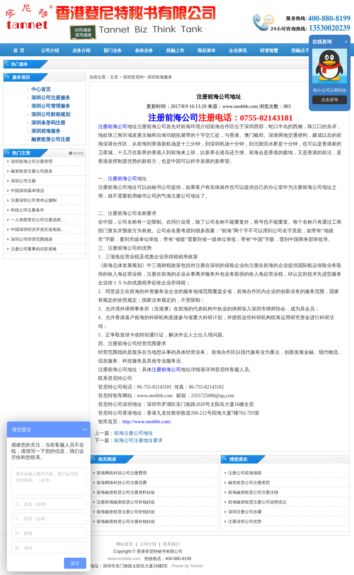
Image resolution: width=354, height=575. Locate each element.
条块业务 (144, 50)
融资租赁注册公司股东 (32, 171)
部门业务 (113, 50)
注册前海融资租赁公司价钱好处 (126, 502)
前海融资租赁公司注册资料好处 (126, 492)
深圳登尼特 (133, 77)
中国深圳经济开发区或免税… (38, 229)
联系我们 (171, 544)
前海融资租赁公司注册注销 (253, 492)
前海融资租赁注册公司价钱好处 (126, 511)
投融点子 (300, 50)
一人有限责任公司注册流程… (38, 219)
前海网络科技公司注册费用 (122, 472)
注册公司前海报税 (245, 472)
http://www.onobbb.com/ (146, 421)
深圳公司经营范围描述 (32, 239)
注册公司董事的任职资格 (34, 249)
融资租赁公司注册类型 (249, 482)
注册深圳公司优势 (245, 521)
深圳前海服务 (46, 131)
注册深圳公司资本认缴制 (34, 200)
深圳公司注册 (23, 180)
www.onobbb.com (123, 558)
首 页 (19, 50)
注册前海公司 (173, 117)
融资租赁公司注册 (50, 139)
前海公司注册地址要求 (138, 440)
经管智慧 (269, 50)
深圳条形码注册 (48, 122)
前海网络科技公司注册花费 (122, 482)
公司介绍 (50, 50)
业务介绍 (81, 50)
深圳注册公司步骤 (245, 511)
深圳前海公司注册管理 (32, 161)
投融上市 (175, 50)
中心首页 (41, 89)
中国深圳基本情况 (27, 190)
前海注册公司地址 (133, 433)
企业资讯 (238, 50)
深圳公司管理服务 (50, 106)
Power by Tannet (187, 566)
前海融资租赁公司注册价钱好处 (126, 521)
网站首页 (124, 544)
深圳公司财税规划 (50, 114)
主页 (114, 77)
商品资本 (207, 50)
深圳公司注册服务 (50, 97)
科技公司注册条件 (27, 210)
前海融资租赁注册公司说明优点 (257, 502)
